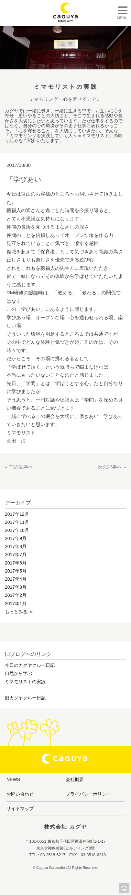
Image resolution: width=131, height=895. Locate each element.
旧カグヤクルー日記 (25, 697)
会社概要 (75, 779)
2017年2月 (16, 595)
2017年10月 (17, 530)
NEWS (13, 779)
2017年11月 (17, 522)
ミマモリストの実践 (25, 681)
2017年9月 (16, 538)
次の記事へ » (112, 467)
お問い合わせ (20, 794)
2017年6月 (16, 562)
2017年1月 (16, 603)
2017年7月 (16, 554)
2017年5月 (16, 571)
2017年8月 (16, 546)
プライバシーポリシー (88, 794)
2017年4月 (16, 579)
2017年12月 (17, 514)
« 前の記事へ (19, 467)
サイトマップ (20, 808)
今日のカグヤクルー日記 (30, 665)
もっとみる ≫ (19, 611)
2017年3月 (16, 587)
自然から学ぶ (18, 673)
